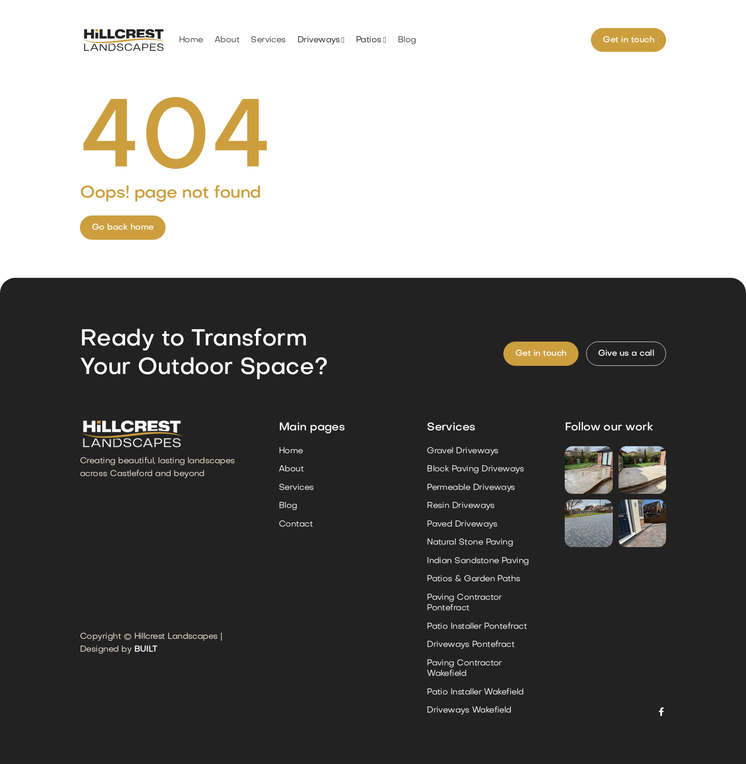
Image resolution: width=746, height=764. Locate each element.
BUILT (145, 650)
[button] (320, 40)
